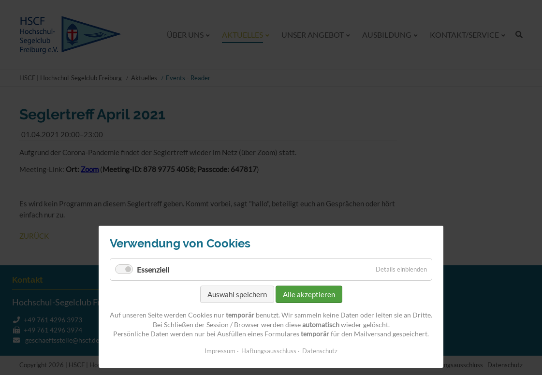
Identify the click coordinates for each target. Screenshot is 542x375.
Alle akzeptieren (309, 294)
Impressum (220, 351)
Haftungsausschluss (268, 351)
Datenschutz (319, 351)
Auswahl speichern (237, 294)
